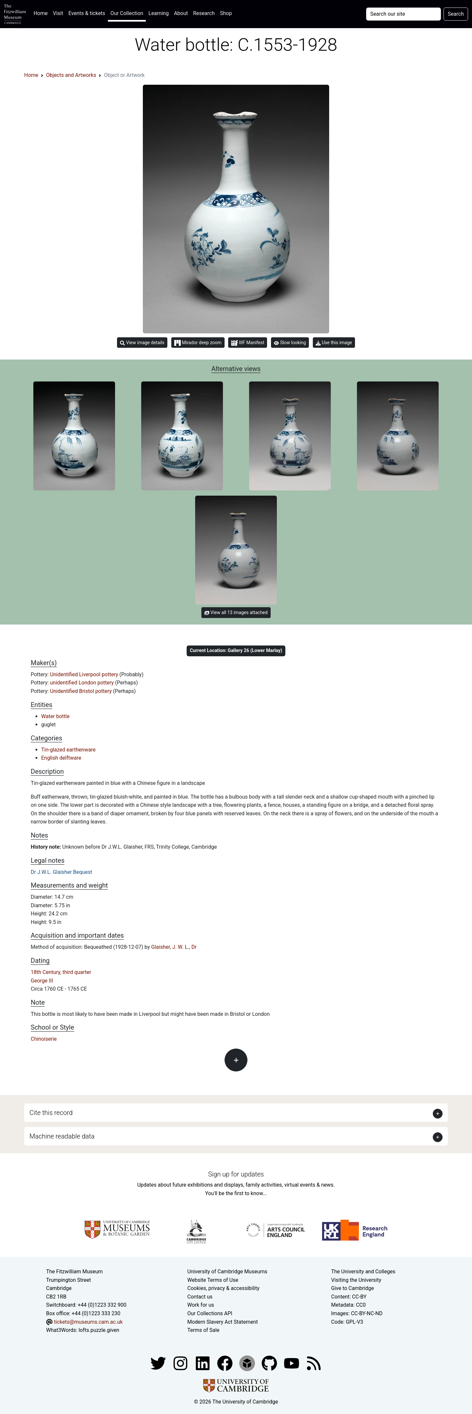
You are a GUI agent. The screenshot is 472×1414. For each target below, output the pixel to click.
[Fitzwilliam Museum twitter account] (159, 1363)
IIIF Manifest (247, 343)
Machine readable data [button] (61, 1136)
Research (204, 13)
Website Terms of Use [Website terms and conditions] (212, 1280)
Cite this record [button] (51, 1113)
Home (42, 12)
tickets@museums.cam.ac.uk (88, 1322)
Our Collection (126, 13)
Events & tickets (86, 13)
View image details (142, 342)
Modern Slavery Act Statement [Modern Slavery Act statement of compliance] (222, 1322)
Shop (226, 13)
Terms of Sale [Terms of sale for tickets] (203, 1330)
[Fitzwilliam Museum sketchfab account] (248, 1363)
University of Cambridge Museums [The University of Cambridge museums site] (227, 1271)
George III (42, 981)
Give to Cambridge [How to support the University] (352, 1288)
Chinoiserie (44, 1039)
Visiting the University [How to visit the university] (356, 1280)
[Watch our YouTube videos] (292, 1363)
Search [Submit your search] (456, 14)
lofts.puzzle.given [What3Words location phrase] (98, 1330)
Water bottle (55, 716)
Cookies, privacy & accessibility (223, 1288)
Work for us (200, 1305)
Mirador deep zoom (197, 343)
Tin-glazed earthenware (68, 750)
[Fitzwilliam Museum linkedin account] (225, 1363)
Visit (58, 13)
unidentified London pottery (82, 683)
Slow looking (290, 342)
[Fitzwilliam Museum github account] (270, 1363)
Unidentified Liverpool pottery (84, 674)
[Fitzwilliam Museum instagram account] (181, 1363)
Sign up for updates (236, 1174)
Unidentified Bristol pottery (81, 691)
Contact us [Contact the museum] (199, 1297)
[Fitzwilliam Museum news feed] (313, 1363)
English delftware (61, 758)
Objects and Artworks (71, 75)
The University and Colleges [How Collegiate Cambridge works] (363, 1271)
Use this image (334, 342)
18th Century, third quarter (61, 972)
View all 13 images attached (235, 612)
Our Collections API (209, 1313)
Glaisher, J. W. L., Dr (174, 947)
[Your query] (403, 14)
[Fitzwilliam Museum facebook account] (203, 1363)
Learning (158, 13)
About (181, 13)
